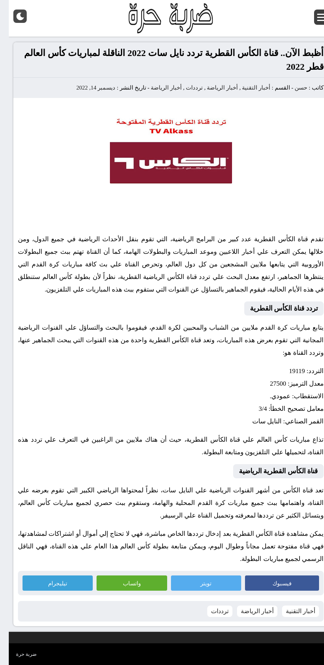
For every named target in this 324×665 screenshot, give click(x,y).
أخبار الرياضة (213, 88)
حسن (292, 88)
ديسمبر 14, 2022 (87, 88)
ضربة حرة (17, 654)
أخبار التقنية (247, 88)
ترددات (185, 88)
